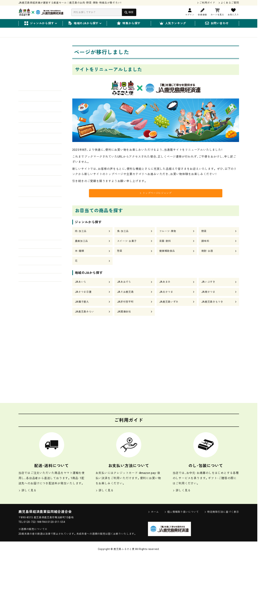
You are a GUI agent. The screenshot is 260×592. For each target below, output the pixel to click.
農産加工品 (82, 248)
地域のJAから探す (84, 23)
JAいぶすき (209, 292)
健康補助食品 (168, 259)
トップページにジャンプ (156, 198)
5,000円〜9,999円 (34, 285)
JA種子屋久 (83, 313)
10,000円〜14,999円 (35, 294)
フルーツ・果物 (169, 237)
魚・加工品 (124, 237)
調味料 (205, 248)
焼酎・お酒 (208, 259)
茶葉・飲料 (166, 248)
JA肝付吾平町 (126, 313)
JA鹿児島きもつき (213, 313)
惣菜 (120, 259)
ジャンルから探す (40, 23)
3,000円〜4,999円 (34, 276)
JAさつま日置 (84, 302)
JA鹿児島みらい (86, 324)
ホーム (153, 547)
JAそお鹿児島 (126, 302)
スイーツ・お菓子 (128, 248)
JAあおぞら (125, 292)
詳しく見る (27, 525)
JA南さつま (209, 302)
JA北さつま (167, 302)
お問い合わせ (217, 23)
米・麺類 (80, 259)
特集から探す (129, 23)
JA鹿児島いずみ (170, 313)
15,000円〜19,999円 (35, 303)
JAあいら (81, 292)
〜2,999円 (28, 267)
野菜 (204, 237)
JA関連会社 (125, 324)
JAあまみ (165, 292)
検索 (131, 12)
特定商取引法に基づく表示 (221, 547)
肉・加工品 (81, 237)
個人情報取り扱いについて (181, 547)
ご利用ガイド (207, 2)
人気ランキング (173, 23)
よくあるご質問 (230, 2)
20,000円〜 (29, 312)
